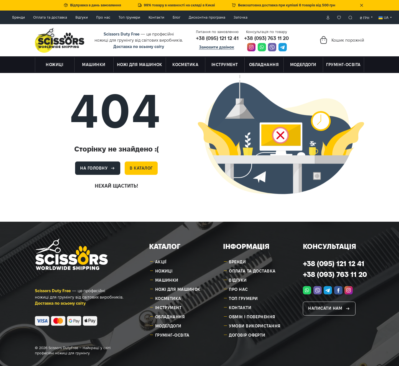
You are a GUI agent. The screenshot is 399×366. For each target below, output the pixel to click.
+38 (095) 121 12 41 (217, 36)
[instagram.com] (251, 46)
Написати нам (325, 307)
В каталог (141, 166)
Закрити (361, 5)
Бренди (45, 17)
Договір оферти (247, 333)
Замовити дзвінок (216, 45)
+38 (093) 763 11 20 (266, 36)
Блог (203, 17)
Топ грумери (156, 17)
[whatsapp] (262, 46)
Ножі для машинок (178, 288)
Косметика (168, 297)
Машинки (166, 278)
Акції (161, 260)
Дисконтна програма (234, 17)
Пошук (323, 16)
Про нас (130, 17)
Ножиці (164, 269)
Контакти (183, 17)
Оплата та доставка (77, 17)
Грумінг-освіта (172, 333)
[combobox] (338, 16)
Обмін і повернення (252, 315)
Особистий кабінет (301, 16)
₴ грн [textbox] (337, 17)
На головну (94, 166)
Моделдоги (168, 324)
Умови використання (254, 324)
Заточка (267, 17)
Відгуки (108, 17)
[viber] (272, 46)
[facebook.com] (338, 289)
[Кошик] (323, 38)
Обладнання (170, 315)
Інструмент (168, 306)
